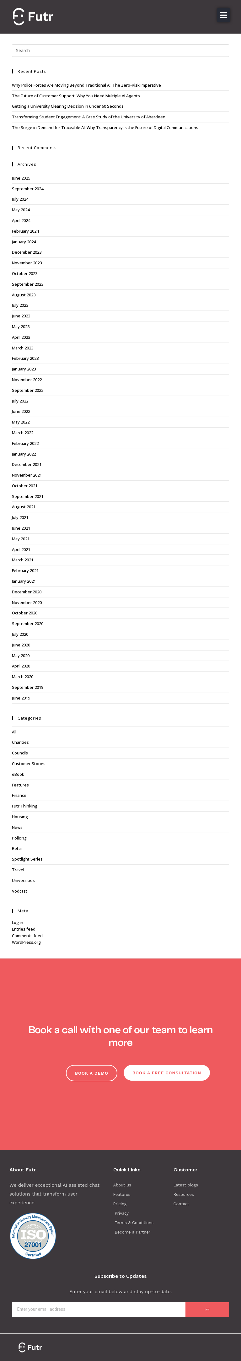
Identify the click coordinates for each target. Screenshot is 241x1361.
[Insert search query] (120, 50)
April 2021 (21, 549)
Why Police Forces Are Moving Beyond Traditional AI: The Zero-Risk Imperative (86, 85)
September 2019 (27, 687)
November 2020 (27, 602)
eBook (18, 774)
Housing (20, 816)
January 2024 (24, 242)
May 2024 (20, 210)
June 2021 (21, 528)
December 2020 (26, 592)
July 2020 (20, 634)
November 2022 (27, 379)
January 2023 (24, 369)
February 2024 (25, 231)
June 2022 (21, 411)
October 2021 (24, 486)
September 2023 (27, 284)
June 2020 (21, 645)
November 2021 (27, 475)
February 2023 (25, 358)
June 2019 (21, 698)
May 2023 (20, 326)
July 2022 (20, 401)
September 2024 (27, 189)
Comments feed (27, 935)
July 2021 (20, 517)
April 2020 (21, 666)
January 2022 (24, 454)
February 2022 (25, 443)
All (14, 732)
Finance (19, 795)
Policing (19, 838)
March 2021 (22, 560)
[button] (223, 15)
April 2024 (21, 220)
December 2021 (26, 464)
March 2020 (22, 676)
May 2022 (20, 422)
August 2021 (23, 507)
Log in (17, 922)
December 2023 (26, 252)
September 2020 (27, 623)
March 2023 (22, 348)
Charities (20, 742)
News (17, 827)
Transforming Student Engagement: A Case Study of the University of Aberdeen (88, 117)
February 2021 (25, 570)
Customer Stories (29, 763)
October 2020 (24, 613)
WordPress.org (26, 942)
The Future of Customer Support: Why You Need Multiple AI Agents (76, 96)
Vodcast (19, 891)
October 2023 (24, 273)
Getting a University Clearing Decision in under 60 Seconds (68, 106)
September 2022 (27, 390)
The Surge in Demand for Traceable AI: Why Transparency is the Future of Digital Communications (105, 127)
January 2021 (24, 581)
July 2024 (20, 199)
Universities (23, 880)
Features (20, 785)
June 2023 (21, 316)
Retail (17, 848)
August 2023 (23, 295)
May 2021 (20, 539)
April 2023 (21, 337)
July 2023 (20, 305)
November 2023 (27, 263)
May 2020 (20, 655)
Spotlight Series (27, 859)
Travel (18, 869)
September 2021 (27, 496)
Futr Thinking (24, 806)
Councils (20, 753)
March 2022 (22, 432)
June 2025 (21, 178)
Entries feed (23, 929)
